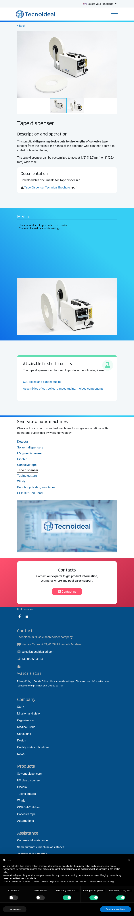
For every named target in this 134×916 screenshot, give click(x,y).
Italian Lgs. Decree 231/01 (49, 685)
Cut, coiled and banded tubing (42, 382)
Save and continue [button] (115, 909)
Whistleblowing (26, 685)
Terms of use (83, 681)
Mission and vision (29, 713)
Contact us (67, 591)
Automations (25, 820)
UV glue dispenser (29, 453)
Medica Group (26, 727)
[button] (113, 34)
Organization (25, 720)
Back (21, 26)
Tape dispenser (27, 470)
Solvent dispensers (30, 447)
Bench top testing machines (36, 487)
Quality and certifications (33, 747)
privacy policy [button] (83, 866)
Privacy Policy (24, 681)
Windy (21, 481)
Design (21, 740)
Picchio (22, 459)
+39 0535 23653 (32, 659)
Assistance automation (32, 854)
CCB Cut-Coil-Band (30, 493)
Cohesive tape (27, 465)
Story (20, 706)
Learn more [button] (15, 909)
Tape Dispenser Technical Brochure (47, 187)
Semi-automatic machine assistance (40, 847)
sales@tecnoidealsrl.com (38, 651)
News (20, 754)
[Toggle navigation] (114, 14)
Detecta (22, 441)
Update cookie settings (62, 681)
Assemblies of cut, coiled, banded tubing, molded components (63, 388)
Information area (100, 681)
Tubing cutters (27, 475)
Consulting (24, 734)
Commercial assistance (32, 840)
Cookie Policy (41, 681)
